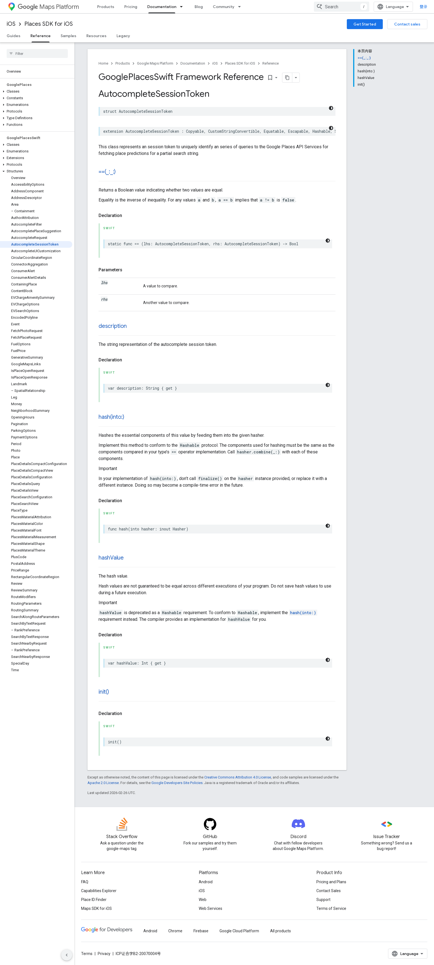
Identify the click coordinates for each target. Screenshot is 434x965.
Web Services (210, 908)
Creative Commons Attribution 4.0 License (237, 777)
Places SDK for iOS (48, 24)
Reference (270, 63)
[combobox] (393, 7)
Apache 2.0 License (103, 782)
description (112, 325)
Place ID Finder (94, 899)
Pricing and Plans (331, 881)
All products (280, 930)
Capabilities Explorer (99, 890)
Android (206, 881)
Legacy (123, 35)
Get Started (364, 24)
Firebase (200, 930)
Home (103, 63)
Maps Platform (48, 7)
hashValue (111, 557)
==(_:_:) (107, 171)
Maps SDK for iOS (96, 908)
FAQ (84, 881)
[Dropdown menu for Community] (241, 6)
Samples (68, 35)
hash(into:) (111, 416)
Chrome (175, 930)
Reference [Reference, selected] (40, 35)
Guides (13, 35)
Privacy (104, 953)
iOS (11, 24)
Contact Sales (328, 890)
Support (323, 899)
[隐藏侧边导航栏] (66, 955)
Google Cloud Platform (239, 930)
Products (105, 6)
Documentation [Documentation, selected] (161, 6)
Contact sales (407, 24)
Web (202, 899)
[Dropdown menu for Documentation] (183, 6)
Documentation (192, 63)
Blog (199, 6)
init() (104, 691)
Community (223, 6)
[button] (36, 91)
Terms (86, 953)
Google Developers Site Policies (177, 782)
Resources (96, 35)
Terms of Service (331, 908)
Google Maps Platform (155, 63)
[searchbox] (37, 53)
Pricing (130, 6)
